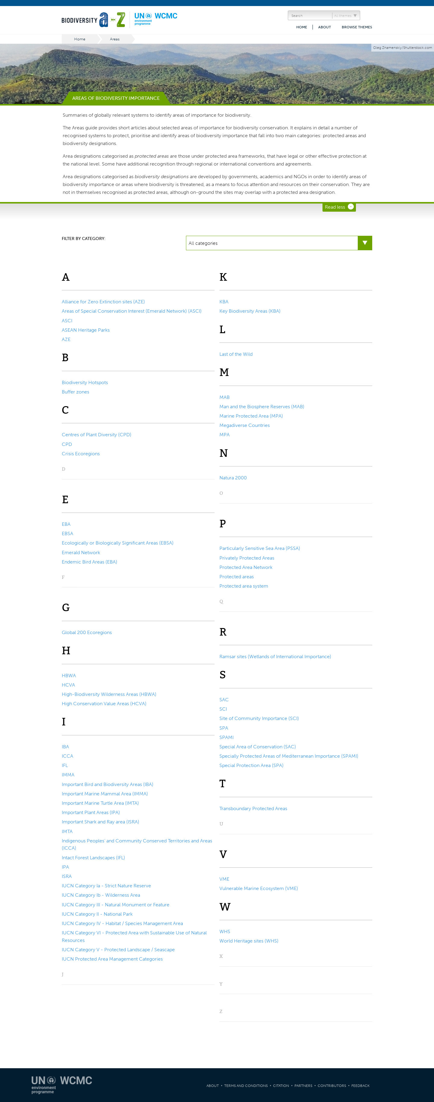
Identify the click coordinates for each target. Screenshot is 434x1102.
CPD (67, 444)
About (324, 27)
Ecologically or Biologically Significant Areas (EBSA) (118, 543)
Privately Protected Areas (246, 558)
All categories (203, 243)
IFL (65, 765)
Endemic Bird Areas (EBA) (89, 562)
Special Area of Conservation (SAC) (257, 747)
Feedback (360, 1086)
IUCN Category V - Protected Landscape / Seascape (118, 949)
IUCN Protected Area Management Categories (112, 959)
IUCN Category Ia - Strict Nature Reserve (106, 886)
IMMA (68, 775)
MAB (224, 397)
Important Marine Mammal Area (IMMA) (105, 794)
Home (301, 27)
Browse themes (357, 27)
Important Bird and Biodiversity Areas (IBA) (107, 784)
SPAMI (226, 737)
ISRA (67, 876)
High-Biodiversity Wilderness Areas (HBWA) (109, 694)
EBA (66, 524)
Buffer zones (75, 392)
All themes (342, 16)
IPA (65, 867)
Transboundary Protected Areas (253, 808)
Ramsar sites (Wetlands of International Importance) (275, 656)
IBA (65, 747)
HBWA (69, 675)
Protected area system (243, 586)
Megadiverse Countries (244, 425)
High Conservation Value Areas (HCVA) (104, 703)
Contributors (332, 1086)
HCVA (68, 685)
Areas (115, 39)
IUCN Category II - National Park (97, 914)
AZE (66, 339)
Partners (303, 1086)
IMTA (67, 831)
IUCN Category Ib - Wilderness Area (101, 895)
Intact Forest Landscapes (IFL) (93, 857)
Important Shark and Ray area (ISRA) (100, 822)
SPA (223, 728)
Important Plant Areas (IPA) (91, 812)
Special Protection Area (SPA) (251, 765)
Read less (335, 207)
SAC (224, 700)
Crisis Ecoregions (81, 453)
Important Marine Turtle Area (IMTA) (100, 803)
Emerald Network (81, 552)
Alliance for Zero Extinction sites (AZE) (103, 302)
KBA (223, 302)
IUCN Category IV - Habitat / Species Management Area (122, 923)
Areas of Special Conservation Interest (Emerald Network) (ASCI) (132, 311)
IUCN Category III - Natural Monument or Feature (115, 905)
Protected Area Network (245, 567)
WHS (224, 931)
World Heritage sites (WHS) (248, 941)
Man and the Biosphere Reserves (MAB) (261, 406)
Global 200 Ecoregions (87, 632)
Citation (281, 1086)
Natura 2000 (233, 478)
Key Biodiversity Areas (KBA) (250, 311)
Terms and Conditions (246, 1086)
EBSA (67, 533)
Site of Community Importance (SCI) (259, 718)
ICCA (67, 756)
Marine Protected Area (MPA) (251, 416)
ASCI (67, 321)
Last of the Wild (236, 354)
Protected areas (236, 576)
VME (224, 879)
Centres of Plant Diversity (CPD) (96, 434)
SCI (223, 709)
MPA (224, 434)
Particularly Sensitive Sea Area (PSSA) (259, 548)
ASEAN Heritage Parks (86, 330)
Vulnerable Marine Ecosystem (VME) (258, 888)
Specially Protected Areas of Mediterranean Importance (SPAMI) (288, 756)
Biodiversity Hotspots (85, 382)
